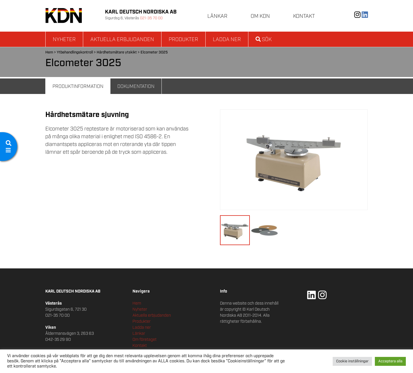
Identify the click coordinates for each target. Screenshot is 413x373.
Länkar (217, 16)
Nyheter (64, 39)
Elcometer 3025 (154, 52)
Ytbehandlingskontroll (75, 52)
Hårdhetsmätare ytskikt (117, 52)
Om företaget (145, 339)
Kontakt (304, 16)
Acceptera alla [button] (390, 361)
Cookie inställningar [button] (352, 361)
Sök (264, 39)
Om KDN (260, 16)
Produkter (183, 39)
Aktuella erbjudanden (122, 39)
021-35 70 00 (151, 18)
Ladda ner (227, 39)
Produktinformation (77, 87)
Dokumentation (135, 87)
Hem (49, 52)
